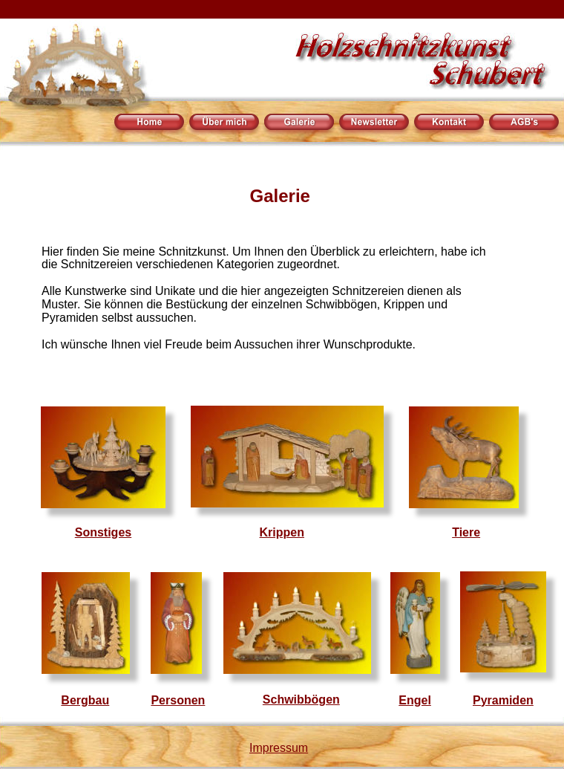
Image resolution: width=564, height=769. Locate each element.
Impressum (278, 748)
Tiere (466, 532)
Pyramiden (503, 700)
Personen (178, 700)
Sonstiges (103, 532)
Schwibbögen (301, 699)
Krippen (282, 532)
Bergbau (85, 700)
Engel (415, 700)
